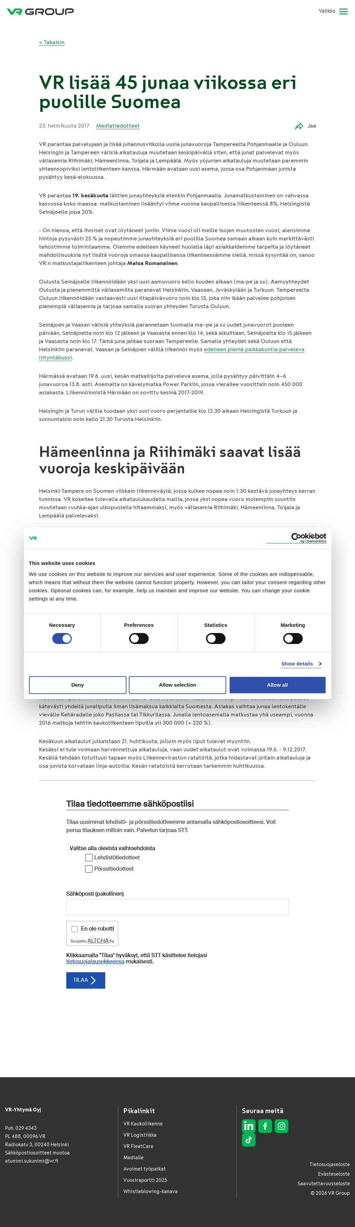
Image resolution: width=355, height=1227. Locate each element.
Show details (297, 664)
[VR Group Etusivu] (40, 11)
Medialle (133, 1158)
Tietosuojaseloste (330, 1164)
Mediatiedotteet (118, 125)
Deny (77, 685)
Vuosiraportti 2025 (145, 1180)
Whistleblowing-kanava (150, 1192)
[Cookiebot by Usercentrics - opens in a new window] (296, 538)
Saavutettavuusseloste (324, 1184)
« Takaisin (52, 42)
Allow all (277, 685)
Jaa (305, 126)
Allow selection (177, 685)
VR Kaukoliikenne (143, 1124)
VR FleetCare (138, 1146)
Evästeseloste (334, 1174)
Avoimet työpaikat (144, 1169)
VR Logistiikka (139, 1135)
